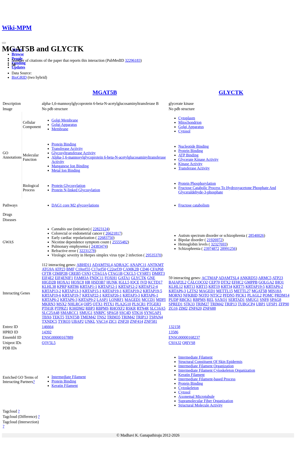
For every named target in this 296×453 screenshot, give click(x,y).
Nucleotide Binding (193, 146)
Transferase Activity (67, 148)
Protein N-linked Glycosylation (76, 190)
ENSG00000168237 (184, 337)
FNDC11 (96, 278)
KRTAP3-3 (131, 295)
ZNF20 (123, 321)
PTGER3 (154, 304)
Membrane (60, 129)
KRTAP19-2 (132, 291)
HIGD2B (49, 282)
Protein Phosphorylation (197, 183)
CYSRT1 (144, 273)
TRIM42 (128, 317)
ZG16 (173, 308)
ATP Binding (188, 155)
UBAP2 (77, 321)
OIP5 (88, 304)
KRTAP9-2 (87, 300)
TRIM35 (113, 317)
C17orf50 (98, 269)
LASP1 (102, 300)
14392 (47, 332)
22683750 (105, 238)
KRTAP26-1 (112, 295)
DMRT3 (158, 273)
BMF (70, 269)
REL (210, 300)
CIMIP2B (60, 273)
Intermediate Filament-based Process (206, 379)
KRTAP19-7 (71, 295)
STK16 (137, 313)
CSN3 (86, 273)
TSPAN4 (156, 317)
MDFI (161, 300)
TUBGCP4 (246, 304)
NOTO (204, 295)
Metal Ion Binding (66, 170)
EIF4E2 (48, 278)
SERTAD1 (236, 300)
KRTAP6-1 (149, 295)
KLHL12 (176, 286)
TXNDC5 (49, 321)
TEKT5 (58, 317)
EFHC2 (238, 282)
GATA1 (124, 278)
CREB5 (75, 273)
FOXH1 (111, 278)
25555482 (120, 242)
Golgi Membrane (65, 120)
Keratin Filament (65, 386)
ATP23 (60, 269)
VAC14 (102, 321)
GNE (151, 278)
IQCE (134, 282)
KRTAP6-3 (68, 300)
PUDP (173, 300)
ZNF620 (195, 308)
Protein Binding (64, 144)
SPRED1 (176, 304)
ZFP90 (283, 304)
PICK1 (241, 295)
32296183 (133, 60)
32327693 (218, 244)
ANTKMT (155, 265)
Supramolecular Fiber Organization (205, 401)
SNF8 (264, 300)
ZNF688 (209, 308)
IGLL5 (123, 282)
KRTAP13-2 (51, 291)
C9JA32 (175, 343)
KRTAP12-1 (108, 286)
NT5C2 (216, 295)
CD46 (144, 269)
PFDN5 (229, 295)
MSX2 (61, 304)
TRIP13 (142, 317)
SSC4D (125, 313)
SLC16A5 (157, 308)
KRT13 (189, 286)
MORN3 (175, 295)
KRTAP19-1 (112, 291)
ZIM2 (183, 308)
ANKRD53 (248, 278)
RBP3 (90, 308)
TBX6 (47, 317)
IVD (143, 282)
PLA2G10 (123, 304)
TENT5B (72, 317)
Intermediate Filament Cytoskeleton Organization (216, 370)
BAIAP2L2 (177, 282)
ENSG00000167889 (57, 337)
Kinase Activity (190, 164)
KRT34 (226, 286)
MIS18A (274, 291)
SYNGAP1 (152, 313)
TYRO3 (64, 321)
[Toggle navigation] (4, 43)
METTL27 (242, 291)
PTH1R (48, 308)
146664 (47, 327)
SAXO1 (221, 300)
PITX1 (109, 304)
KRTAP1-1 (88, 286)
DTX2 (226, 282)
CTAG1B (115, 273)
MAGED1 (133, 300)
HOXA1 (63, 282)
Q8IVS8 (188, 343)
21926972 (214, 240)
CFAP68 (156, 269)
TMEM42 (88, 317)
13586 (173, 332)
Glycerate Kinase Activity (198, 159)
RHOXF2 (117, 308)
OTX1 (98, 304)
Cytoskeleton (188, 388)
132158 (174, 327)
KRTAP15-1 (92, 291)
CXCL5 (130, 273)
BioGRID (19, 77)
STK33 (189, 304)
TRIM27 (202, 304)
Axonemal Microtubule (196, 396)
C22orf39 (114, 269)
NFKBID (190, 295)
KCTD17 (155, 282)
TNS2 (101, 317)
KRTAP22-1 (92, 295)
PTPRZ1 (61, 308)
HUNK (112, 282)
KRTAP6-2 (50, 300)
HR (87, 282)
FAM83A (81, 278)
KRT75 (238, 286)
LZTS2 (192, 291)
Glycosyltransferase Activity (74, 153)
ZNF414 (136, 321)
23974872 (211, 248)
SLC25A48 (50, 313)
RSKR (131, 308)
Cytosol (184, 131)
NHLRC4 (75, 304)
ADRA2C (121, 265)
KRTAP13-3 (71, 291)
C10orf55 (82, 269)
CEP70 (214, 282)
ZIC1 (113, 321)
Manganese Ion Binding (70, 166)
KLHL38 (49, 286)
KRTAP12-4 (148, 286)
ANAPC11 (138, 265)
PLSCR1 (139, 304)
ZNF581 (150, 321)
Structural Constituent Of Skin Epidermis (210, 362)
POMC (268, 295)
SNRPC (100, 313)
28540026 (256, 235)
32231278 (87, 251)
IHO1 (279, 282)
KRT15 (201, 286)
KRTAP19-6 (51, 295)
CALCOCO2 (197, 282)
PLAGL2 (254, 295)
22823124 (100, 229)
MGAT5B (105, 92)
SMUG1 (86, 313)
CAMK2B (131, 269)
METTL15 (224, 291)
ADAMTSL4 (102, 265)
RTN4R (143, 308)
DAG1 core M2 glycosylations (75, 205)
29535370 (153, 255)
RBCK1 (185, 300)
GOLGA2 (266, 282)
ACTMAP (210, 278)
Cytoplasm (186, 118)
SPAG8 (112, 313)
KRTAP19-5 (152, 291)
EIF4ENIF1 (64, 278)
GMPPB (251, 282)
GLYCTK (231, 92)
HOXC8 (77, 282)
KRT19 (214, 286)
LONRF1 (116, 300)
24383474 (99, 246)
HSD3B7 (98, 282)
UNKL (90, 321)
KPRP (62, 286)
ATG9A (48, 269)
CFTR (47, 273)
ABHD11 (84, 265)
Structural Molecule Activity (200, 405)
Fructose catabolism (193, 205)
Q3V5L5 (49, 343)
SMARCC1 (69, 313)
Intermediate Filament (69, 377)
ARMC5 (264, 278)
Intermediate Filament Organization (206, 366)
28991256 (228, 248)
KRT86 (73, 286)
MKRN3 (48, 304)
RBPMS (102, 308)
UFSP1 (271, 304)
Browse (18, 54)
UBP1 (260, 304)
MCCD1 (148, 300)
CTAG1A (99, 273)
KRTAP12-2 (128, 286)
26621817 (113, 233)
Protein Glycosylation (68, 186)
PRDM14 (281, 295)
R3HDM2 (77, 308)
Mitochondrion (189, 122)
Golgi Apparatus (64, 125)
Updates (18, 67)
